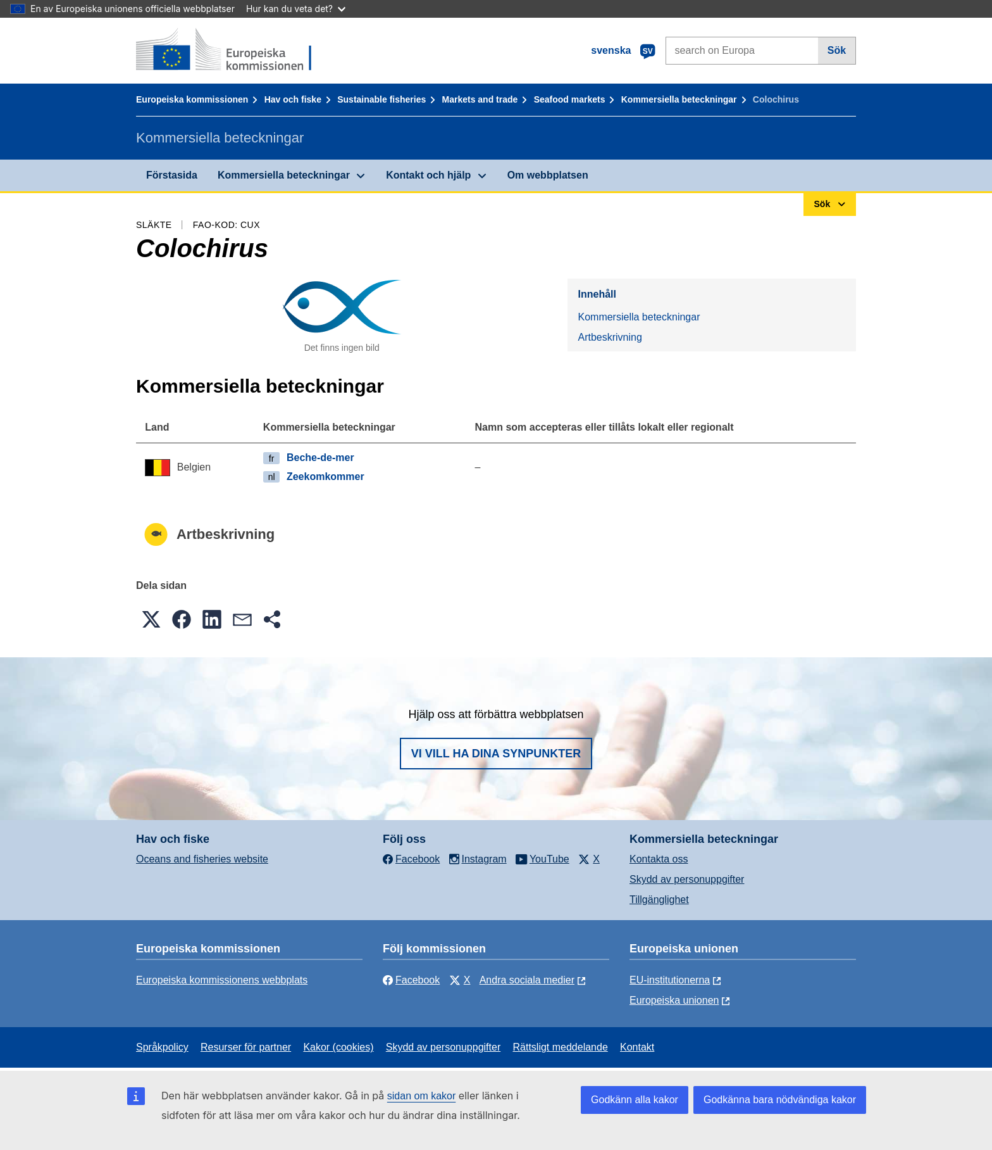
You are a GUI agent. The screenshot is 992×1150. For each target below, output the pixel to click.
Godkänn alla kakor (634, 1099)
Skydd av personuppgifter (686, 879)
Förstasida (171, 175)
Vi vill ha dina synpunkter (496, 753)
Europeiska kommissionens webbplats (221, 980)
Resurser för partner (246, 1047)
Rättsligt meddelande (559, 1047)
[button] (151, 619)
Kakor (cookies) (338, 1047)
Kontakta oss (658, 859)
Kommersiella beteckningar (679, 99)
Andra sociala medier (527, 980)
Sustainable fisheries (381, 99)
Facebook (411, 980)
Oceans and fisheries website (202, 859)
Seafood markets (569, 99)
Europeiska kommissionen (192, 99)
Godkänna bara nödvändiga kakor (780, 1099)
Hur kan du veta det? (295, 8)
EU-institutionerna (669, 980)
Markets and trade (480, 99)
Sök (837, 50)
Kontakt (637, 1047)
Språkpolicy (162, 1047)
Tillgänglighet (659, 899)
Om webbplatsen (547, 175)
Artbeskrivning (610, 337)
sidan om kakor (421, 1095)
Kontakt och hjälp (428, 175)
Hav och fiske (292, 99)
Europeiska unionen (674, 1000)
